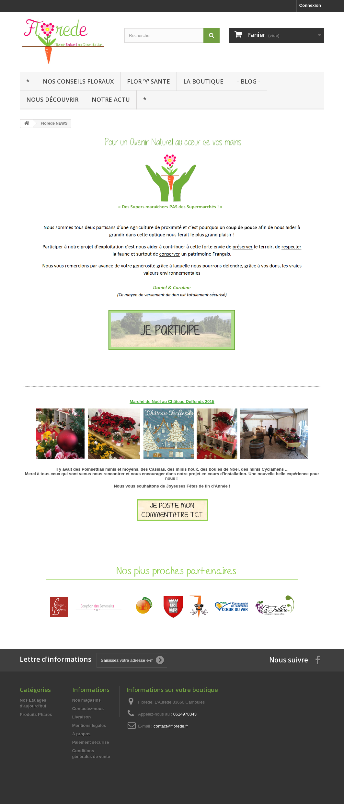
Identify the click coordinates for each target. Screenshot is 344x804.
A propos (81, 733)
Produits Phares (36, 714)
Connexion (310, 5)
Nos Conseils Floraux (78, 81)
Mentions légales (89, 725)
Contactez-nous (88, 708)
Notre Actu (111, 99)
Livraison (81, 717)
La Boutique (203, 81)
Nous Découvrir (52, 99)
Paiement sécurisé (90, 742)
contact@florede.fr (171, 726)
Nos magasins (86, 700)
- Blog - (248, 81)
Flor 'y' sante (148, 81)
